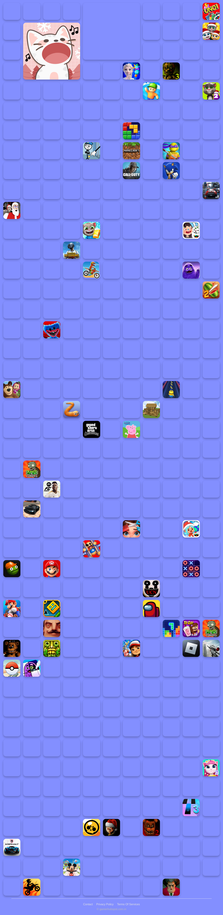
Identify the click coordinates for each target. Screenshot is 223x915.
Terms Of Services (128, 904)
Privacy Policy (105, 904)
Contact (88, 904)
